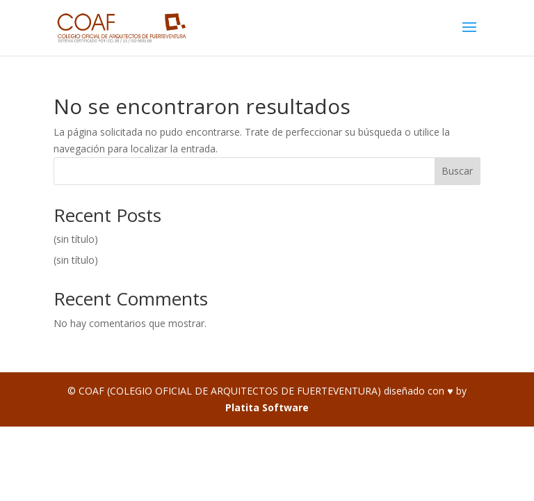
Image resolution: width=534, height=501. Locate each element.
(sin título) (76, 239)
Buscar (457, 170)
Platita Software (267, 407)
